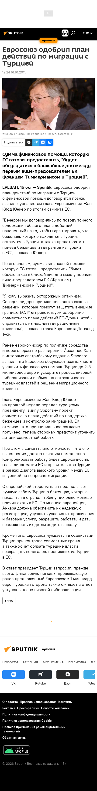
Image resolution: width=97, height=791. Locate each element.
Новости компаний (55, 708)
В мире (8, 600)
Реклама (8, 708)
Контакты (65, 702)
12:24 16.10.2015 (14, 72)
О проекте (10, 702)
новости (10, 662)
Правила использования (38, 702)
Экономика (53, 662)
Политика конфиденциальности (26, 714)
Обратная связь (14, 737)
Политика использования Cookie (27, 720)
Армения (30, 662)
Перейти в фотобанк (60, 134)
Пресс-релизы (28, 708)
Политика (77, 662)
